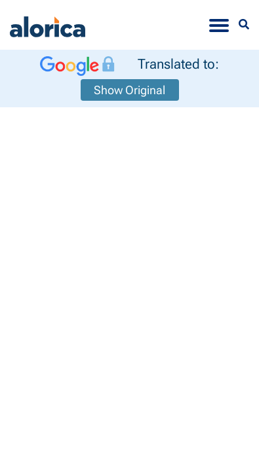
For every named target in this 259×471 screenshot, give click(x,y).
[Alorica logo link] (47, 25)
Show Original (129, 90)
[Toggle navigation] (219, 25)
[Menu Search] (244, 24)
